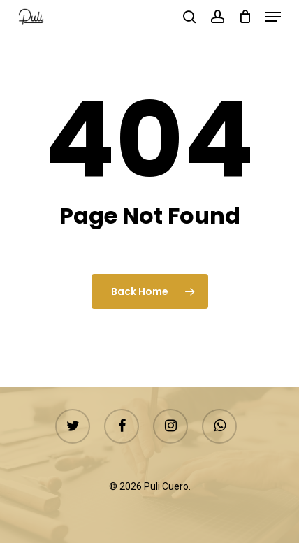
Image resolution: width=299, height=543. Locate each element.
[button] (273, 17)
